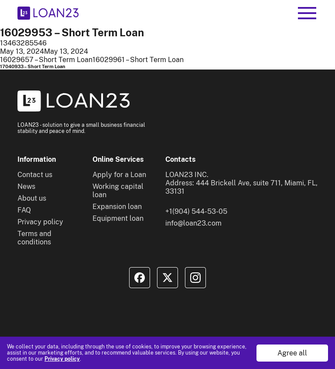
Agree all (292, 353)
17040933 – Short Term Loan (32, 66)
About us (31, 198)
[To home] (48, 13)
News (26, 186)
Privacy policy (62, 359)
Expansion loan (117, 206)
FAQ (24, 210)
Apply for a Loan (119, 175)
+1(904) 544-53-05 (196, 211)
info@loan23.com (193, 223)
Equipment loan (118, 218)
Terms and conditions (34, 238)
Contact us (34, 175)
